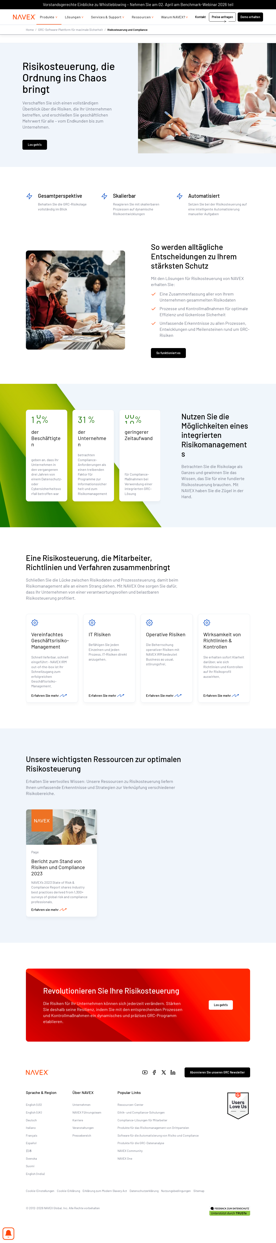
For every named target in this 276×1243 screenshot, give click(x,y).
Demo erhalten (250, 25)
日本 (29, 1152)
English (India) (35, 1175)
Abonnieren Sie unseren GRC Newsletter (217, 1074)
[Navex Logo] (24, 25)
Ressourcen (141, 25)
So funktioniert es (168, 354)
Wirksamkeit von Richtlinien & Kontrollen (222, 641)
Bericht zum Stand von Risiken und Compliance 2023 (58, 868)
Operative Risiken (165, 635)
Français (31, 1137)
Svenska (31, 1160)
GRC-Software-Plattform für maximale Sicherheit (70, 38)
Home (30, 38)
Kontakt (200, 25)
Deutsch (31, 1121)
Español (31, 1144)
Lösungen (73, 25)
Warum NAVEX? (173, 25)
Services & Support (106, 25)
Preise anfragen (222, 25)
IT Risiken (100, 635)
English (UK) (34, 1114)
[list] (251, 13)
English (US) (34, 1106)
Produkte (47, 25)
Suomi (30, 1167)
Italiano (31, 1129)
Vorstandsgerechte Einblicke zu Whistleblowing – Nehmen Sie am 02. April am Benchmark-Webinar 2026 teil (138, 4)
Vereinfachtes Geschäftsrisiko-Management (50, 641)
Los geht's (35, 145)
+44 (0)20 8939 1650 (220, 13)
